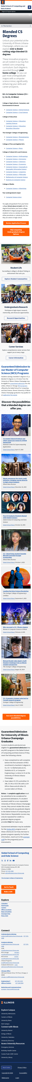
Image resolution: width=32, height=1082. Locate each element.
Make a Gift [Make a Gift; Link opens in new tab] (8, 892)
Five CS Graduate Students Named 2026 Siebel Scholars (15, 517)
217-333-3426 (9, 871)
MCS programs (22, 386)
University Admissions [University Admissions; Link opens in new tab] (8, 1014)
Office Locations (6, 909)
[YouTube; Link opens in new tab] (14, 861)
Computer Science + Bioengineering (17, 137)
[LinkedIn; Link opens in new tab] (10, 861)
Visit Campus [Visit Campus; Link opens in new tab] (5, 1024)
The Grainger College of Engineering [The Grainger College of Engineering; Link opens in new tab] (12, 878)
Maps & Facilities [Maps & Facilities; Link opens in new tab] (6, 912)
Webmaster (5, 1078)
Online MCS (11, 829)
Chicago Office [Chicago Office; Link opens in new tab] (5, 971)
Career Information (16, 358)
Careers (3, 907)
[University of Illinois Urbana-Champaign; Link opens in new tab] (3, 2)
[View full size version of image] (30, 15)
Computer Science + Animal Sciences (17, 110)
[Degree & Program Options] (8, 11)
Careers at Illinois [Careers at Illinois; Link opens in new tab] (6, 1017)
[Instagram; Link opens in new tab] (5, 861)
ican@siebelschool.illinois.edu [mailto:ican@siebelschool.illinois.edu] (10, 950)
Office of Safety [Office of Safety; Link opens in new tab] (6, 983)
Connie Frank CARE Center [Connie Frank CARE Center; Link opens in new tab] (9, 1054)
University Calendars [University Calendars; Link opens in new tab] (7, 1037)
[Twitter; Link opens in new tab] (2, 861)
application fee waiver (10, 395)
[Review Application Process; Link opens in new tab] (16, 223)
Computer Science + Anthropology (17, 156)
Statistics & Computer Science (15, 180)
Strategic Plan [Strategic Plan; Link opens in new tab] (5, 914)
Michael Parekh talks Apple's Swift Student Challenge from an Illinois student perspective (15, 663)
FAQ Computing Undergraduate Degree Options (16, 232)
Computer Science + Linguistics (16, 172)
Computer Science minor (14, 197)
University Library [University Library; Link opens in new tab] (6, 1057)
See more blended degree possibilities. (16, 717)
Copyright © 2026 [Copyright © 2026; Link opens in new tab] (7, 1073)
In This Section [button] (6, 26)
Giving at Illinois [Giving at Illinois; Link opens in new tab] (6, 1034)
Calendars (4, 903)
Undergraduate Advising (8, 934)
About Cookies (6, 1067)
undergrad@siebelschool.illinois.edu (11, 936)
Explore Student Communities (16, 279)
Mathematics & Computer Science (17, 177)
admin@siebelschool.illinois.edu (14, 873)
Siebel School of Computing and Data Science (15, 854)
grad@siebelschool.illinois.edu (10, 944)
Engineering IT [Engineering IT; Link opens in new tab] (5, 981)
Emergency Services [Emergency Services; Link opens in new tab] (7, 1047)
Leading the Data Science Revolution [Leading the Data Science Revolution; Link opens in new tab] (16, 591)
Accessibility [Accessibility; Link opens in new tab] (23, 1073)
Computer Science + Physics (15, 140)
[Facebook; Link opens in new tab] (7, 861)
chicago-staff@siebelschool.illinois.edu (12, 977)
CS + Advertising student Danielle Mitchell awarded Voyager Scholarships (14, 555)
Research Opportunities (16, 318)
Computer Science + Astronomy (16, 159)
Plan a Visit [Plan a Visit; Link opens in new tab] (4, 916)
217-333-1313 (19, 981)
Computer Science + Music (14, 148)
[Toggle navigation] (29, 7)
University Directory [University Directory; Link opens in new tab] (7, 1041)
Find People (5, 905)
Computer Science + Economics (16, 164)
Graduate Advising (7, 942)
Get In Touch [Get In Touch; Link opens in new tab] (8, 887)
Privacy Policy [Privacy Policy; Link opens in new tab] (22, 1067)
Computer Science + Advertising (16, 188)
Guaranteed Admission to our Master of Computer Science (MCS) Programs (15, 370)
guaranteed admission (17, 383)
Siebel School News (9, 449)
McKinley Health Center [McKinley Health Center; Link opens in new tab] (8, 1051)
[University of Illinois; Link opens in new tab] (7, 1002)
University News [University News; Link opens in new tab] (6, 1020)
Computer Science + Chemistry (16, 162)
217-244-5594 (19, 983)
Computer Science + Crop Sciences (17, 112)
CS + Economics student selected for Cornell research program (15, 699)
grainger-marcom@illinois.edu (10, 989)
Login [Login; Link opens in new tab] (17, 1078)
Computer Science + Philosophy (16, 174)
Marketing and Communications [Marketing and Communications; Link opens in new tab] (11, 987)
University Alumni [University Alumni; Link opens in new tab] (6, 1030)
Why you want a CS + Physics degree (15, 627)
